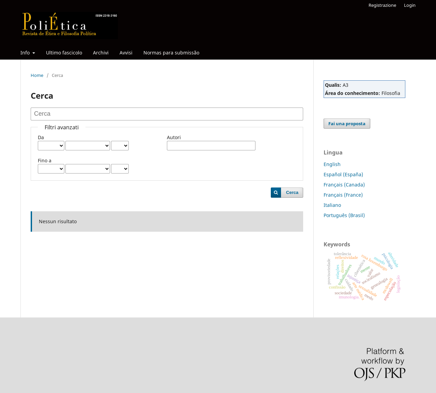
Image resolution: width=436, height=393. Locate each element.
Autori (174, 137)
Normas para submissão (171, 52)
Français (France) (343, 195)
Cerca (292, 192)
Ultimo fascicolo (64, 52)
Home (37, 75)
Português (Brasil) (344, 215)
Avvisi (126, 52)
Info (25, 52)
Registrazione (382, 5)
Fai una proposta (346, 123)
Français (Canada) (344, 184)
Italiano (332, 205)
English (332, 164)
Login (410, 5)
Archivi (101, 52)
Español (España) (343, 174)
